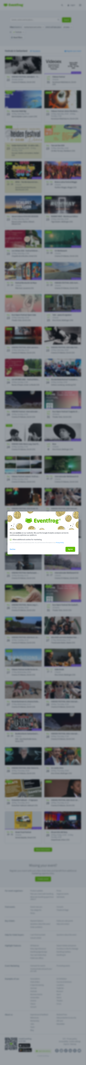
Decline (12, 549)
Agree (70, 549)
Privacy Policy (60, 543)
